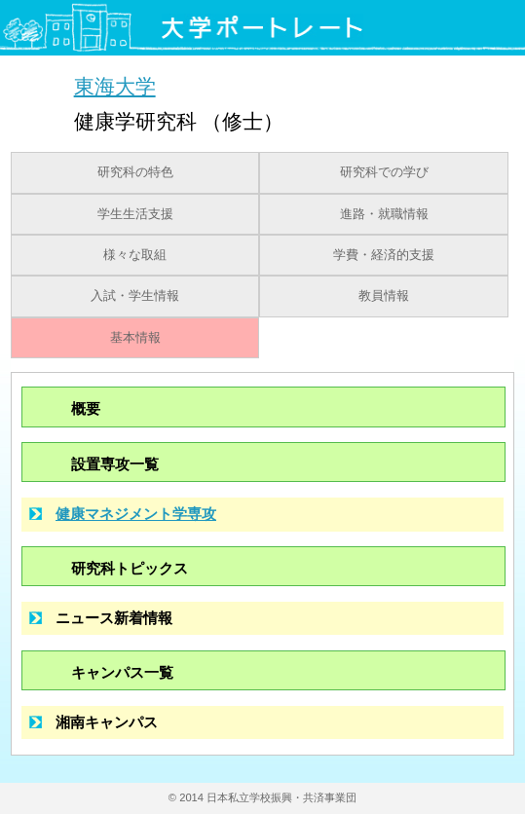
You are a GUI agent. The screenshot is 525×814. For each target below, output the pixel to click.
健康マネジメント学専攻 (136, 513)
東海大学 (115, 86)
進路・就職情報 (384, 214)
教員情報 (383, 296)
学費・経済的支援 (383, 255)
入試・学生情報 (135, 296)
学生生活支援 (135, 214)
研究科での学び (384, 172)
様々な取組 (135, 255)
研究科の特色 (135, 172)
